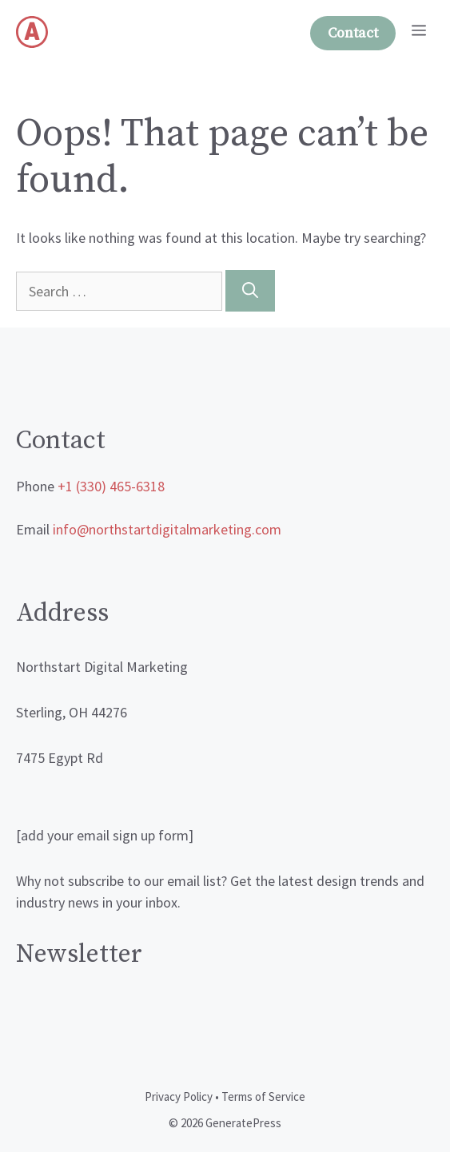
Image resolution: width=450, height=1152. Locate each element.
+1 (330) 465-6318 (111, 486)
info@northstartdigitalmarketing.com (167, 529)
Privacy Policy (179, 1096)
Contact (353, 33)
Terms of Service (263, 1096)
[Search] (250, 291)
